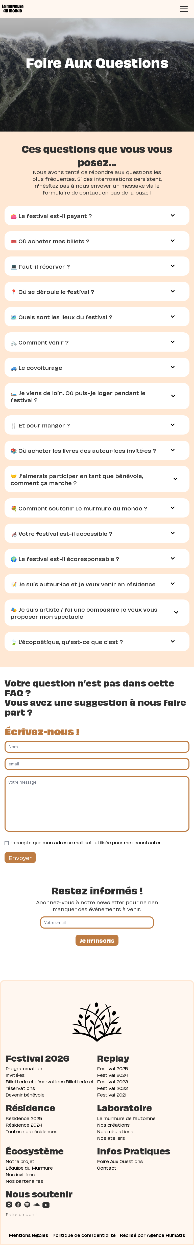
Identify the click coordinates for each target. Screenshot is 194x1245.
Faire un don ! (21, 1214)
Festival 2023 (112, 1081)
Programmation (24, 1068)
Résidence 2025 (24, 1118)
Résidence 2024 (24, 1124)
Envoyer (20, 857)
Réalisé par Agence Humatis (152, 1235)
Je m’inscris (97, 940)
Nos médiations (115, 1131)
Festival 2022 (112, 1088)
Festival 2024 (112, 1074)
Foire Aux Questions (120, 1161)
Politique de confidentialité (84, 1235)
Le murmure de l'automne (126, 1118)
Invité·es (15, 1074)
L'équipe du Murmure (29, 1167)
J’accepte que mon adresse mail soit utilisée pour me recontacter (85, 842)
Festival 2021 (111, 1094)
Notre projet (20, 1161)
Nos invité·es (20, 1174)
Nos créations (113, 1124)
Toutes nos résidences (31, 1131)
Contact (106, 1167)
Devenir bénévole (25, 1094)
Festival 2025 (112, 1068)
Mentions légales (28, 1235)
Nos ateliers (111, 1137)
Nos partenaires (24, 1180)
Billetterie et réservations (35, 1081)
